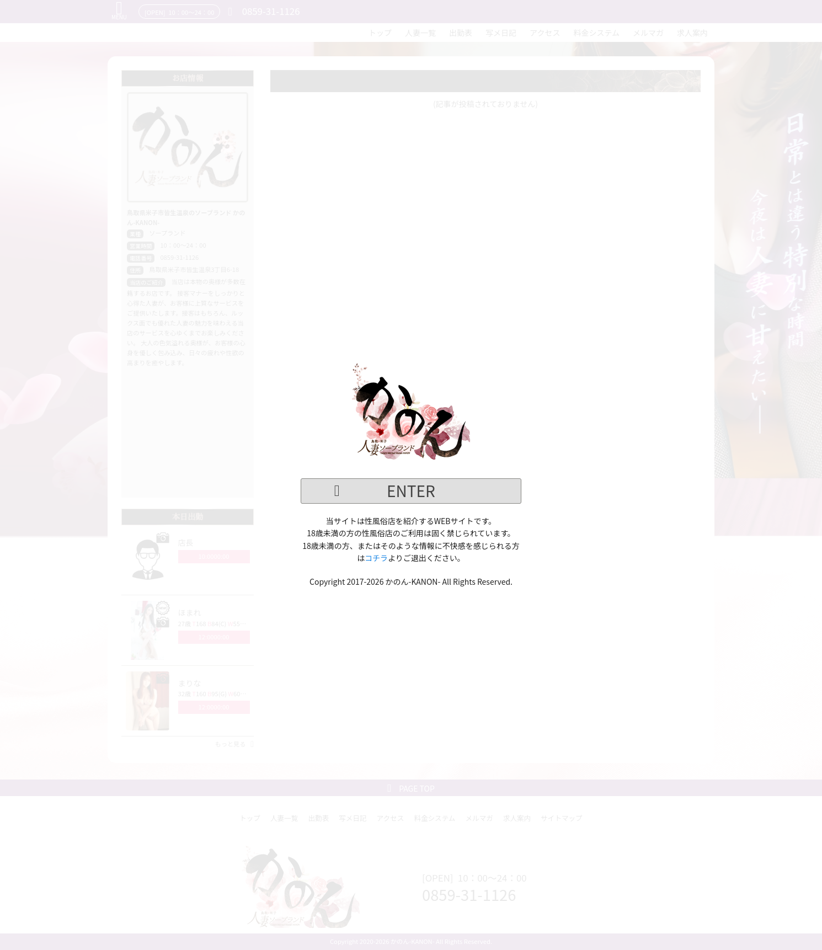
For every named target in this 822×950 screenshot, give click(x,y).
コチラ (376, 557)
